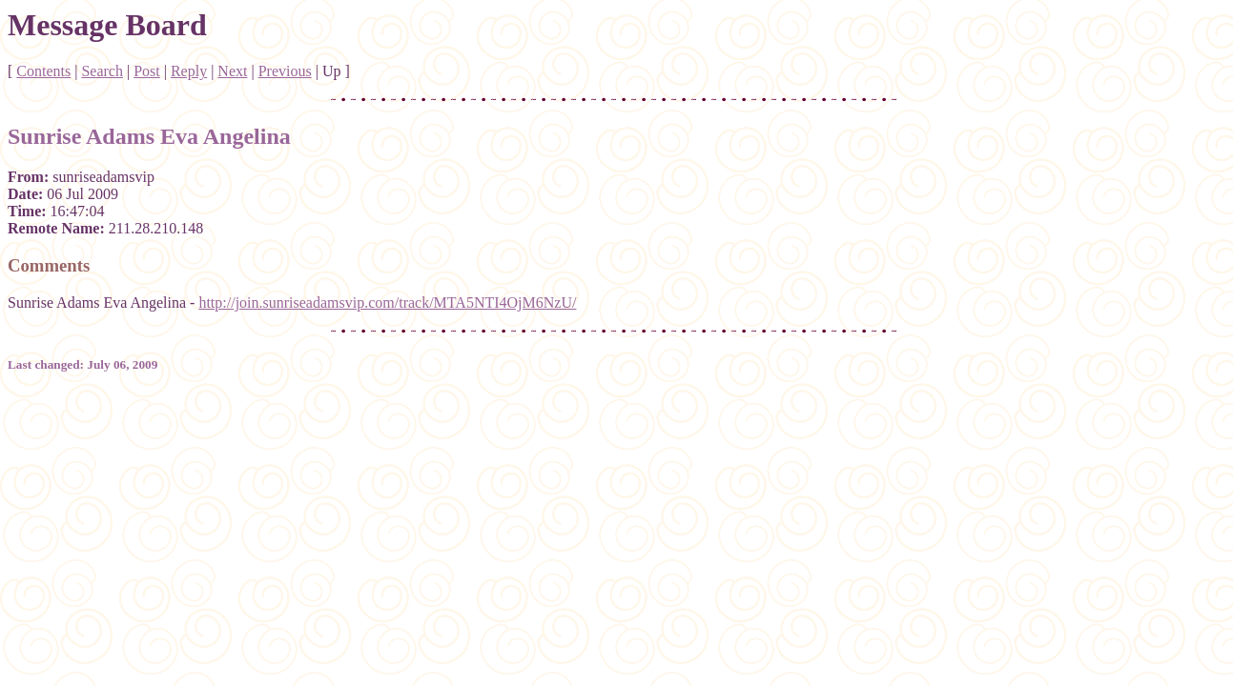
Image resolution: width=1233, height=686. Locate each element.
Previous (285, 71)
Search (102, 71)
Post (147, 71)
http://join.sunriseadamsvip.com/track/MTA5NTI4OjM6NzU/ (387, 302)
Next (232, 71)
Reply (189, 71)
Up (331, 71)
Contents (43, 71)
